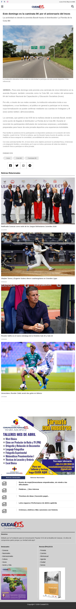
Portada (43, 550)
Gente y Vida (7, 565)
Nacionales (6, 553)
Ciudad (42, 562)
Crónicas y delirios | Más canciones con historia (38, 510)
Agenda (43, 559)
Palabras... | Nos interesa (29, 489)
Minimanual (44, 556)
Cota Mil (19, 158)
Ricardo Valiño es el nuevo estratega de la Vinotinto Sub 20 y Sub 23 (27, 336)
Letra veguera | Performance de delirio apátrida (38, 503)
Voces (4, 562)
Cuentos (43, 553)
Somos (42, 565)
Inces (8, 158)
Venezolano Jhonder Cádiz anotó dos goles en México (21, 393)
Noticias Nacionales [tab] (37, 477)
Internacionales (7, 556)
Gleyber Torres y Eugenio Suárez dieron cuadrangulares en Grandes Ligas (29, 278)
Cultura (4, 559)
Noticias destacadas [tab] (13, 477)
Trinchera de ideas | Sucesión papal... (34, 496)
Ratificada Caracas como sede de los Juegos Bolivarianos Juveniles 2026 (28, 226)
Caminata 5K (32, 158)
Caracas (5, 550)
